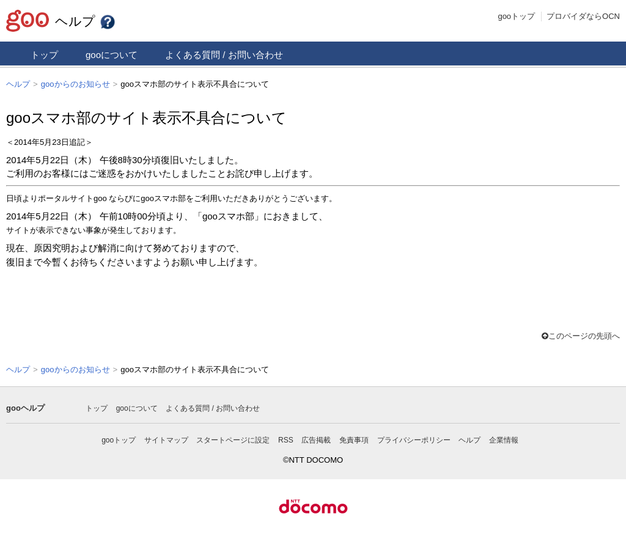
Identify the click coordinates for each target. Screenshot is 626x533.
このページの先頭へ (581, 335)
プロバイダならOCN (583, 16)
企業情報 (503, 439)
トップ (44, 55)
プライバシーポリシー (414, 439)
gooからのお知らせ (75, 84)
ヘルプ (85, 21)
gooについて (112, 55)
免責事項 (354, 439)
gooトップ (516, 16)
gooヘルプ (25, 406)
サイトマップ (166, 439)
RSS (285, 439)
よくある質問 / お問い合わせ (224, 55)
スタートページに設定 (233, 439)
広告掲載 (316, 439)
